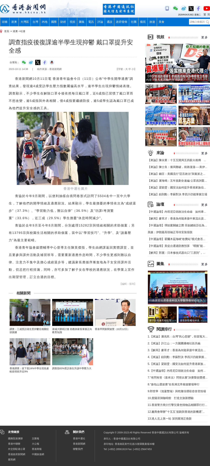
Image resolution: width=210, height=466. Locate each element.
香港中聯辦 (14, 443)
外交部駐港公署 (16, 449)
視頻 (72, 21)
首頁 (6, 31)
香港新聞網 (79, 443)
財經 (63, 21)
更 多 (204, 37)
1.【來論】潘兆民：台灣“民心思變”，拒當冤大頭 (178, 336)
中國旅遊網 (38, 454)
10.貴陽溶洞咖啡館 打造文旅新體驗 (171, 398)
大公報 (35, 443)
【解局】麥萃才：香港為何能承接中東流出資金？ (178, 218)
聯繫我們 (78, 449)
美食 (161, 21)
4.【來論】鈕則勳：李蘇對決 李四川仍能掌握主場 (179, 357)
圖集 (82, 21)
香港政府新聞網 (16, 454)
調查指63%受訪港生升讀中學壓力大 (71, 368)
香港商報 (37, 449)
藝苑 (143, 21)
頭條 (5, 21)
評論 (100, 21)
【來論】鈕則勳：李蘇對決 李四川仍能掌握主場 (177, 194)
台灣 (35, 21)
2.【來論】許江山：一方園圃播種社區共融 (174, 343)
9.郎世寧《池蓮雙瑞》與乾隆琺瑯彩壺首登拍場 (177, 391)
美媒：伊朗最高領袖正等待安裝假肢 (170, 232)
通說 (109, 21)
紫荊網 (11, 459)
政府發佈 (121, 21)
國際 (54, 21)
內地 (44, 21)
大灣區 (24, 21)
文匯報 (35, 438)
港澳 (14, 21)
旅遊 (152, 21)
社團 (133, 21)
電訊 (91, 21)
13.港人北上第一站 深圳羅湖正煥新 (170, 418)
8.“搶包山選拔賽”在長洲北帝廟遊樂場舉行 (174, 384)
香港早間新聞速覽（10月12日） (112, 329)
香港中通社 (79, 438)
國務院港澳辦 (15, 438)
